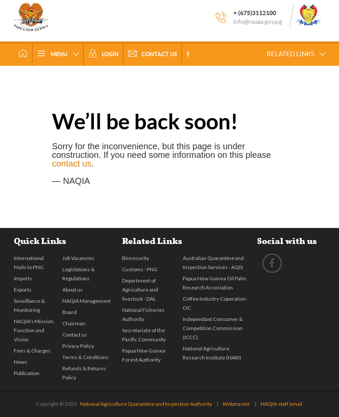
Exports (23, 289)
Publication (26, 373)
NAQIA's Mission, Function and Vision (34, 330)
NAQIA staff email (281, 404)
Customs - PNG (140, 269)
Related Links (296, 54)
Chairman (73, 323)
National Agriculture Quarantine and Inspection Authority (146, 404)
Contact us (74, 334)
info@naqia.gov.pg (257, 21)
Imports (23, 278)
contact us (71, 163)
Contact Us (152, 54)
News (20, 362)
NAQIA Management (86, 301)
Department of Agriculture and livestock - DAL (140, 289)
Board (69, 312)
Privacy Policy (78, 346)
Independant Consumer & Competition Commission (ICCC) (213, 328)
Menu (58, 54)
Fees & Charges (32, 350)
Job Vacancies (78, 258)
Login (103, 54)
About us (72, 289)
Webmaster (236, 404)
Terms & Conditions (85, 357)
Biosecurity (135, 258)
